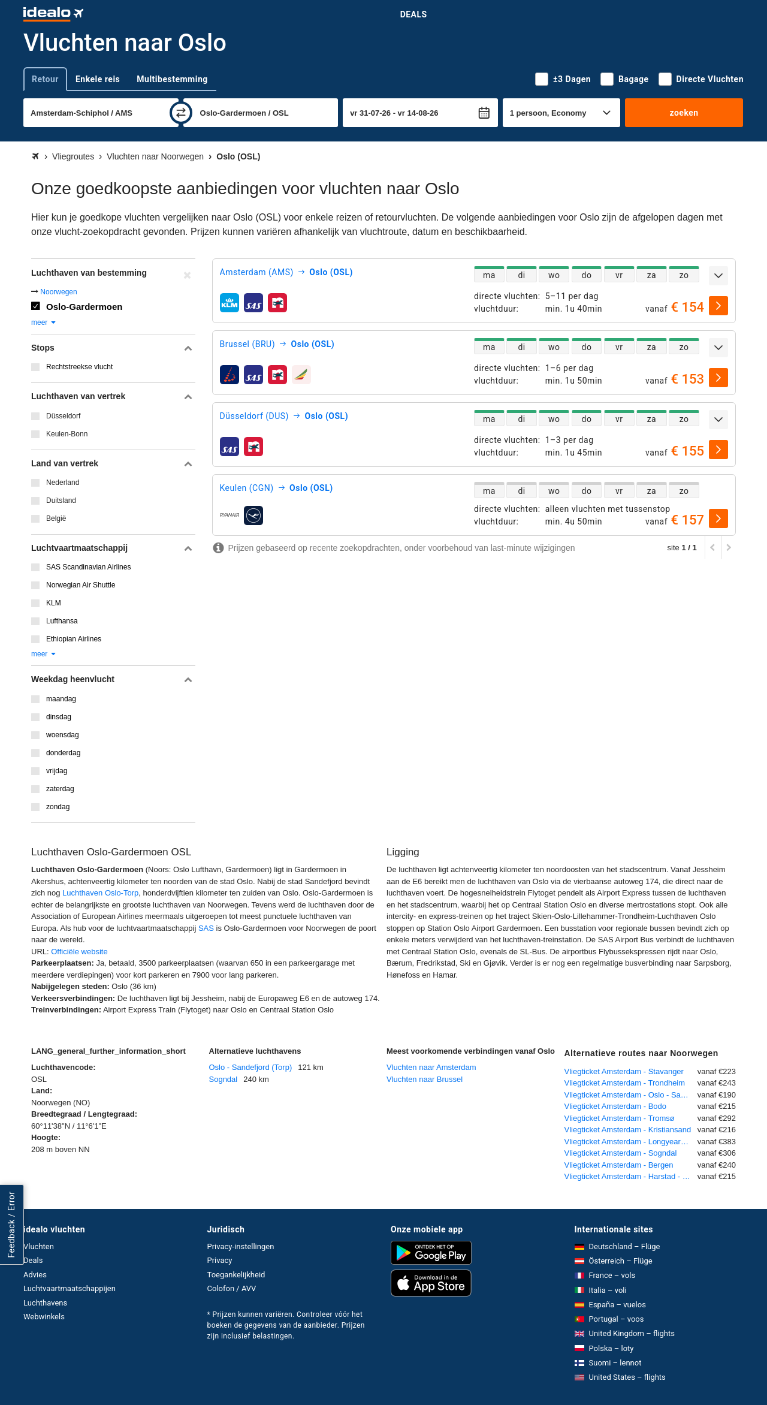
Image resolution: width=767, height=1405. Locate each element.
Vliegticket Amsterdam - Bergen (619, 1164)
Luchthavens (45, 1302)
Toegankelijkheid (236, 1274)
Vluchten (38, 1246)
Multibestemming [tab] (172, 79)
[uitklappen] (718, 275)
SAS (207, 928)
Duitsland (61, 500)
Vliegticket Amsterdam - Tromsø (619, 1118)
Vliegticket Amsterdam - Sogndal (620, 1152)
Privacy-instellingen (240, 1246)
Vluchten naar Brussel (424, 1079)
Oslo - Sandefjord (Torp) (250, 1067)
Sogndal (223, 1079)
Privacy (219, 1260)
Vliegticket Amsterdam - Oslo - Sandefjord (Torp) (630, 1094)
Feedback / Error (11, 1224)
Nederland (62, 482)
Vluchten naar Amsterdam (431, 1067)
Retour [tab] (45, 79)
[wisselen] (181, 112)
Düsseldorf (63, 416)
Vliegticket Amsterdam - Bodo (615, 1106)
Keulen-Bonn (66, 434)
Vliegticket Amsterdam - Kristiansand (627, 1129)
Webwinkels (44, 1316)
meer (44, 322)
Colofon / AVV (231, 1288)
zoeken (683, 112)
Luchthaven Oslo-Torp (100, 892)
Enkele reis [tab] (98, 79)
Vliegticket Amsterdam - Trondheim (625, 1082)
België (56, 518)
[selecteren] (718, 305)
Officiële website (79, 951)
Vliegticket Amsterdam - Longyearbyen (630, 1141)
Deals (413, 14)
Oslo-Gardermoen (84, 306)
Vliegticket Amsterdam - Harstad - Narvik (630, 1176)
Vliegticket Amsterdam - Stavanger (624, 1071)
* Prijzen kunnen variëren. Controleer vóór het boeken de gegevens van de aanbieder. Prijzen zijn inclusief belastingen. (286, 1325)
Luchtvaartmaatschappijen (69, 1288)
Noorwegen (58, 292)
